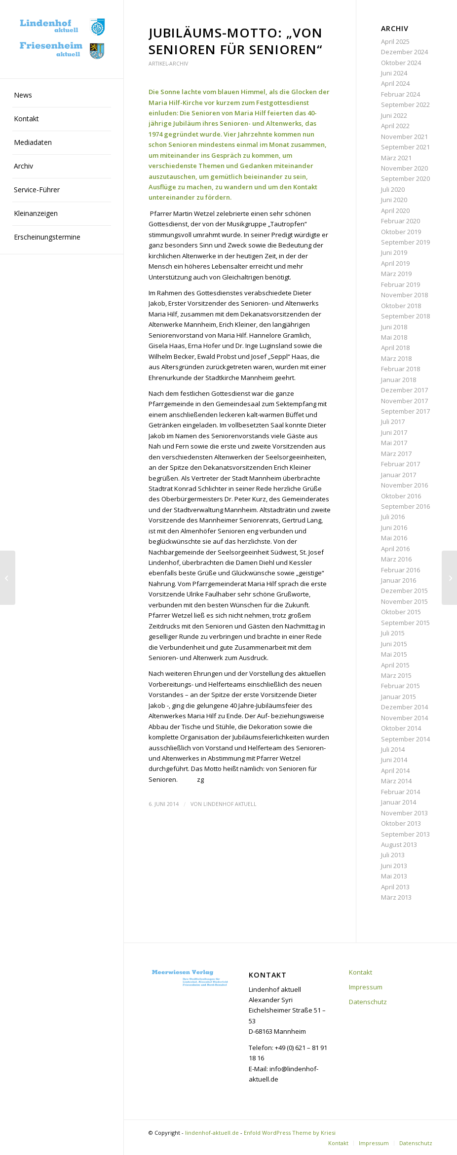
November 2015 (404, 601)
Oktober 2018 (401, 305)
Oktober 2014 (401, 728)
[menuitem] (61, 95)
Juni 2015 (394, 643)
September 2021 (405, 146)
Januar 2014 (398, 802)
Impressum (365, 986)
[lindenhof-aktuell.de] (61, 39)
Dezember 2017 (404, 389)
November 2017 (404, 400)
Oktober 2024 (401, 62)
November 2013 (404, 812)
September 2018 (405, 316)
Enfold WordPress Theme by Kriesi (290, 1132)
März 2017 (396, 453)
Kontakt (360, 972)
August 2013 (399, 844)
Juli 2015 (393, 633)
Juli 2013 (393, 854)
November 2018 (404, 294)
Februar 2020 (400, 220)
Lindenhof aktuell (230, 804)
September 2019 (405, 242)
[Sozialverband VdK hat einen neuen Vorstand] (449, 578)
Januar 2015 (398, 696)
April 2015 (395, 665)
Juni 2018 (394, 326)
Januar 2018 (398, 379)
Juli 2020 (393, 189)
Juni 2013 (394, 865)
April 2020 (395, 210)
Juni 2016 (394, 527)
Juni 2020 (394, 199)
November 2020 (404, 168)
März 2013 (396, 897)
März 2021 (396, 157)
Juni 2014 (394, 759)
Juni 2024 (394, 73)
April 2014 (395, 770)
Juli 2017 (393, 421)
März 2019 (396, 273)
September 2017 (405, 411)
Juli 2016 (393, 516)
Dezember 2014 (404, 706)
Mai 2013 (394, 876)
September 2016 (405, 506)
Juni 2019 (394, 252)
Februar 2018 (400, 368)
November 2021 (404, 136)
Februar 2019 (400, 284)
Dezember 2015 (404, 590)
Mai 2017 (394, 442)
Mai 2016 (394, 537)
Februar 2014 (400, 791)
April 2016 (395, 548)
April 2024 (395, 83)
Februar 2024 (400, 94)
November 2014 (404, 717)
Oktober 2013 (401, 823)
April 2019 (395, 263)
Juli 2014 (393, 749)
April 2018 (395, 347)
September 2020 (405, 178)
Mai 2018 (394, 337)
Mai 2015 (394, 654)
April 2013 (395, 886)
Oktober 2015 (401, 611)
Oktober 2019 (401, 231)
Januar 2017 (398, 474)
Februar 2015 (400, 685)
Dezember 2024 (404, 51)
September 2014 (405, 739)
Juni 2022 (394, 115)
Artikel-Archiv (168, 63)
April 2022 (395, 125)
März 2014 (396, 780)
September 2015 (405, 622)
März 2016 (396, 559)
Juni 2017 (394, 432)
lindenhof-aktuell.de (212, 1132)
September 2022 (405, 104)
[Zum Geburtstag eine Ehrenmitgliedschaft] (7, 578)
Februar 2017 (400, 463)
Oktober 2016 (401, 495)
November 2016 (404, 485)
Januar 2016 (398, 580)
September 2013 (405, 834)
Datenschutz (368, 1001)
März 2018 (396, 358)
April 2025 (395, 41)
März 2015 (396, 675)
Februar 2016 (400, 569)
